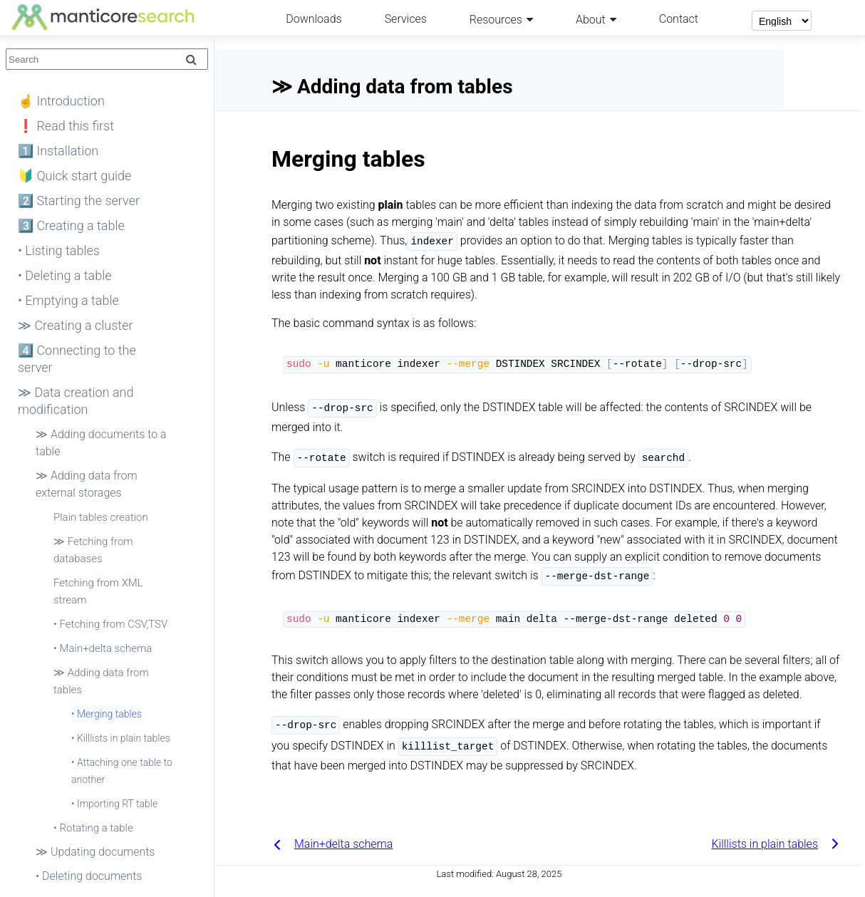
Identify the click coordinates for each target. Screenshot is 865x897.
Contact (678, 19)
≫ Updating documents (95, 852)
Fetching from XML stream (98, 591)
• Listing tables (59, 250)
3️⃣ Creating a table (71, 225)
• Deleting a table (65, 275)
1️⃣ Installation (58, 150)
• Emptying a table (68, 300)
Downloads (313, 19)
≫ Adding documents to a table (101, 442)
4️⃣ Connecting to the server (77, 359)
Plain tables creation (100, 517)
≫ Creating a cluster (75, 325)
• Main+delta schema (102, 648)
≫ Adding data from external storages (87, 484)
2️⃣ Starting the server (79, 200)
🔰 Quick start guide (74, 175)
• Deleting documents (89, 876)
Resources (496, 19)
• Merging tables (106, 714)
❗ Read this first (66, 125)
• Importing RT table (114, 803)
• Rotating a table (93, 827)
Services (406, 19)
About (591, 19)
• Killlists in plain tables (120, 738)
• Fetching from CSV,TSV (110, 624)
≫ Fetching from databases (93, 550)
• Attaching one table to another (121, 771)
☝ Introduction (61, 100)
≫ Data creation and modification (76, 401)
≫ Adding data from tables (101, 681)
